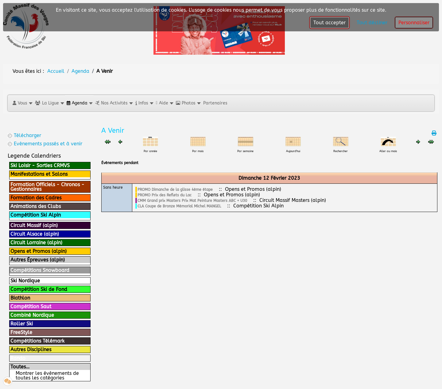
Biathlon (20, 298)
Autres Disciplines (30, 349)
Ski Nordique (25, 280)
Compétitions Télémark (37, 341)
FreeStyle (21, 332)
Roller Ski (21, 323)
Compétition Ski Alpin (35, 215)
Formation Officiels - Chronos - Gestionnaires (47, 186)
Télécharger (27, 135)
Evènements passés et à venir (48, 144)
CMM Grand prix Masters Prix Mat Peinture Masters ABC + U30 (192, 200)
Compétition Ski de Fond (38, 289)
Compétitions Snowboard (39, 270)
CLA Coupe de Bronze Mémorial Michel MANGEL (179, 206)
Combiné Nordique (32, 315)
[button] (22, 103)
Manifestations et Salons (39, 174)
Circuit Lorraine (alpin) (36, 242)
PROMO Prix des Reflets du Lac (165, 195)
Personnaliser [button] (413, 23)
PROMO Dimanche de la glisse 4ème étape (175, 189)
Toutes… (19, 366)
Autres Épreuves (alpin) (37, 259)
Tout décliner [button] (372, 23)
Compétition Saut (30, 306)
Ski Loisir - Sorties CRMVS (40, 165)
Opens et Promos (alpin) (38, 251)
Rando (17, 358)
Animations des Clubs (35, 206)
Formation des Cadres (35, 197)
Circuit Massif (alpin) (34, 225)
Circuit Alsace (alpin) (34, 234)
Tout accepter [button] (329, 23)
